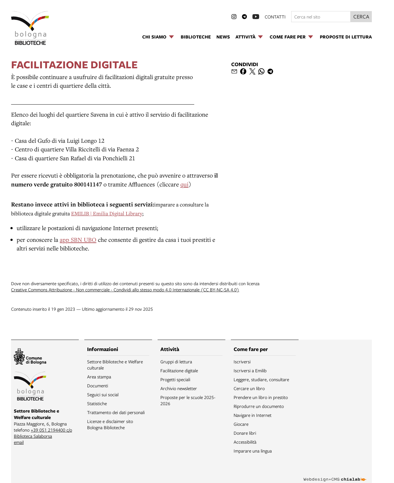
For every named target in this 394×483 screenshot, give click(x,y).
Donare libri (245, 433)
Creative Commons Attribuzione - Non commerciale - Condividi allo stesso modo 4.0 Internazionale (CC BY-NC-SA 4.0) (125, 289)
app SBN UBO (78, 239)
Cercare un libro (249, 388)
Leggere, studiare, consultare (261, 379)
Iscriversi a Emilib (250, 370)
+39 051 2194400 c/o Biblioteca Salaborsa (43, 433)
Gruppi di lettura (176, 361)
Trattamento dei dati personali (116, 412)
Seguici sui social (103, 394)
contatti (275, 17)
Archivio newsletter (178, 388)
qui (184, 184)
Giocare (241, 424)
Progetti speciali (175, 379)
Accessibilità (245, 442)
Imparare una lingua (253, 451)
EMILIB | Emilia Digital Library (106, 213)
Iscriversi (242, 361)
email (19, 442)
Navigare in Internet (252, 415)
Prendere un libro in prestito (261, 397)
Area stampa (99, 376)
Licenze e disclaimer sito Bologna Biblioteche (110, 424)
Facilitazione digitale (179, 370)
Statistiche (97, 403)
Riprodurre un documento (259, 406)
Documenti (97, 385)
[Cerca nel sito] (321, 16)
